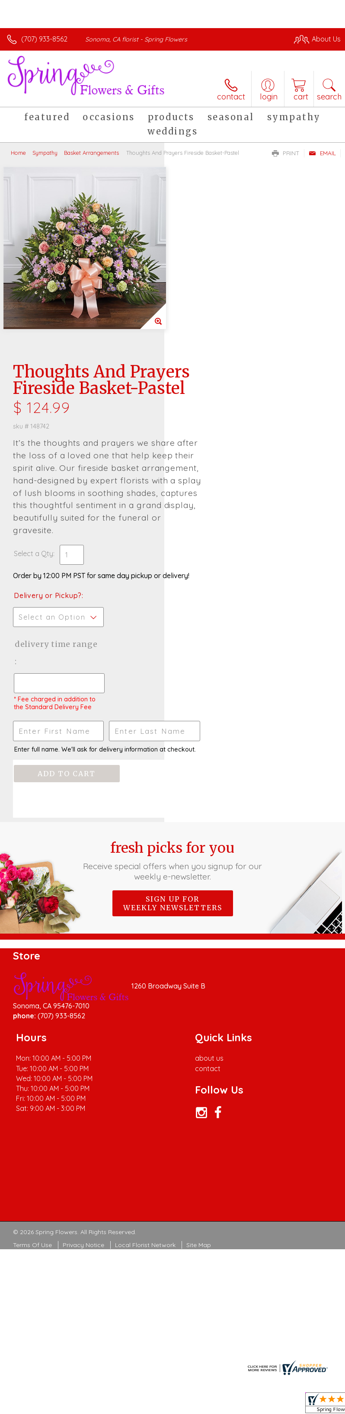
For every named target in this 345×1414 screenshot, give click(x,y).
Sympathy (45, 152)
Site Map (198, 1101)
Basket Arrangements (91, 152)
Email (322, 153)
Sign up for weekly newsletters (172, 759)
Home (18, 152)
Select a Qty (197, 385)
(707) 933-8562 (44, 39)
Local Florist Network (145, 1101)
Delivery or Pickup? (212, 436)
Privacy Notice (83, 1101)
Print (286, 153)
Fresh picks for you (173, 716)
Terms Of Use (32, 1101)
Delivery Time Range (206, 493)
